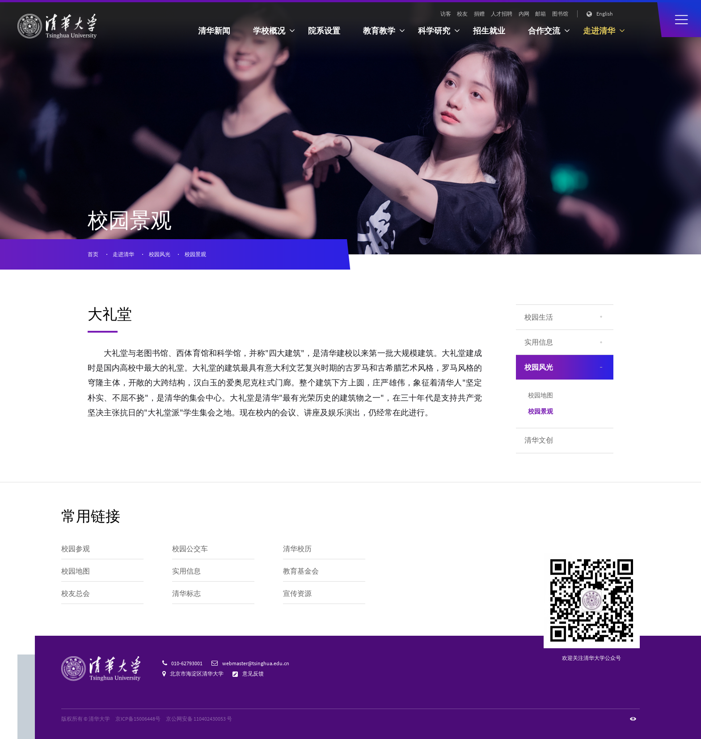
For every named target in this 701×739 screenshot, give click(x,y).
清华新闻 (214, 31)
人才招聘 (501, 13)
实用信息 (538, 342)
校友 (462, 13)
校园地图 (540, 395)
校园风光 (159, 254)
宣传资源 (297, 593)
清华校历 (297, 549)
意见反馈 (253, 673)
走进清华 (123, 254)
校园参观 (75, 549)
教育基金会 (301, 571)
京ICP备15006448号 (137, 718)
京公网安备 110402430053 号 (199, 718)
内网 (524, 13)
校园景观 (195, 254)
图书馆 (560, 13)
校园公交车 (190, 549)
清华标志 (186, 593)
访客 (445, 13)
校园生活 (538, 317)
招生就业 (489, 31)
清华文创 (538, 440)
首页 (93, 254)
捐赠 (479, 13)
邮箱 (540, 13)
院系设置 (324, 31)
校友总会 (75, 593)
